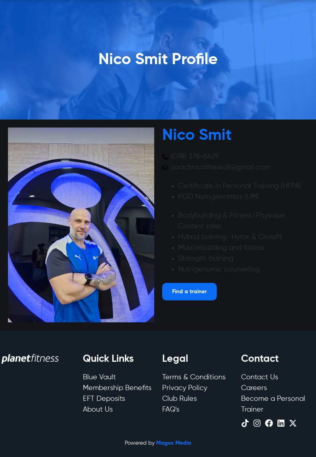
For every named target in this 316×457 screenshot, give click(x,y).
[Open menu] (189, 291)
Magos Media (173, 443)
